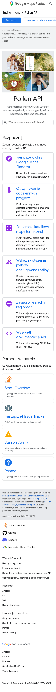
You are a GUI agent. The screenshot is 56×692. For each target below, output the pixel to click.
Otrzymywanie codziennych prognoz (28, 193)
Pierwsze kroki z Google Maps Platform (29, 162)
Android (6, 591)
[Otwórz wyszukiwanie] (50, 3)
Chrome (6, 656)
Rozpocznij (11, 20)
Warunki (6, 683)
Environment (11, 13)
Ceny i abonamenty (11, 618)
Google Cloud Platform (13, 666)
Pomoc (10, 471)
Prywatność (18, 683)
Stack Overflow (17, 388)
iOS (4, 595)
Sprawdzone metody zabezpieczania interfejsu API (26, 573)
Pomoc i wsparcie (18, 358)
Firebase (6, 661)
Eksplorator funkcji (11, 568)
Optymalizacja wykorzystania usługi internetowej (25, 578)
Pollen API (31, 13)
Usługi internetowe (11, 605)
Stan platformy (16, 442)
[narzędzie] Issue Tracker (25, 416)
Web (4, 600)
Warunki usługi (9, 632)
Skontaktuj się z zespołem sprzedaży (19, 623)
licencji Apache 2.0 (38, 499)
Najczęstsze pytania (11, 563)
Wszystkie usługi (10, 671)
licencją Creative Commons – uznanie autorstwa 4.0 (24, 496)
